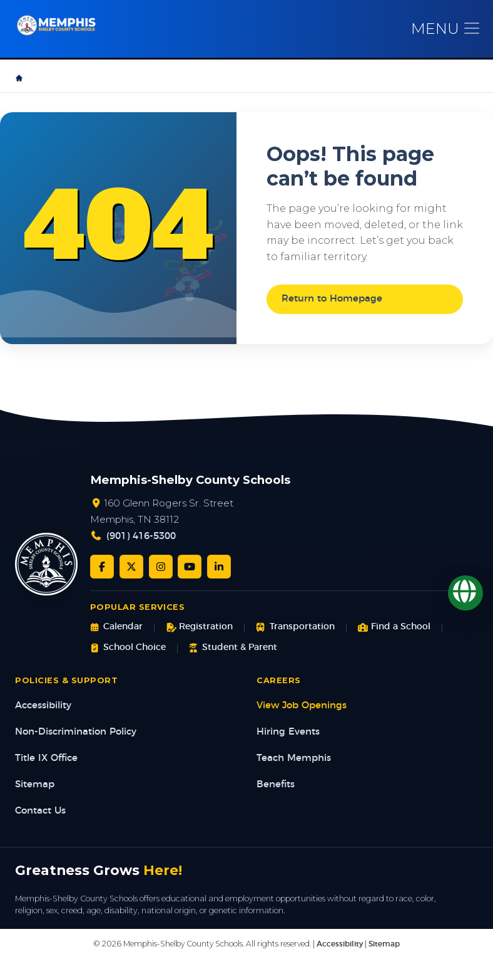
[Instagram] (161, 567)
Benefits (276, 784)
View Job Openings (302, 705)
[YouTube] (189, 567)
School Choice (128, 647)
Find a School (394, 627)
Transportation (295, 627)
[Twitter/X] (131, 567)
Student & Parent (233, 647)
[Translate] (465, 593)
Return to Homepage (332, 298)
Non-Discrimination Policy (75, 731)
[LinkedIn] (219, 567)
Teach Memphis (294, 758)
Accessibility (43, 705)
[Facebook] (102, 567)
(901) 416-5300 (141, 536)
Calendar (116, 627)
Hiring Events (288, 731)
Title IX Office (46, 758)
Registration (199, 627)
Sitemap (34, 784)
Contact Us (40, 810)
